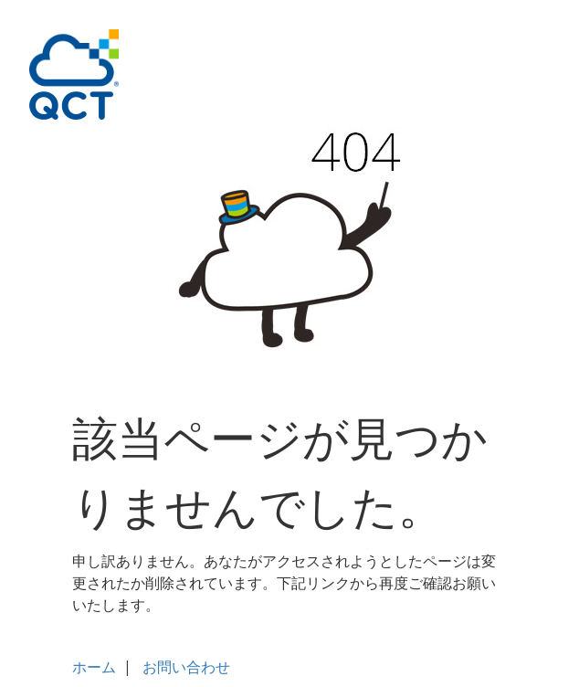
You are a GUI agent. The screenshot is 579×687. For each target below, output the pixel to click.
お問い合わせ (186, 667)
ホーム (94, 667)
